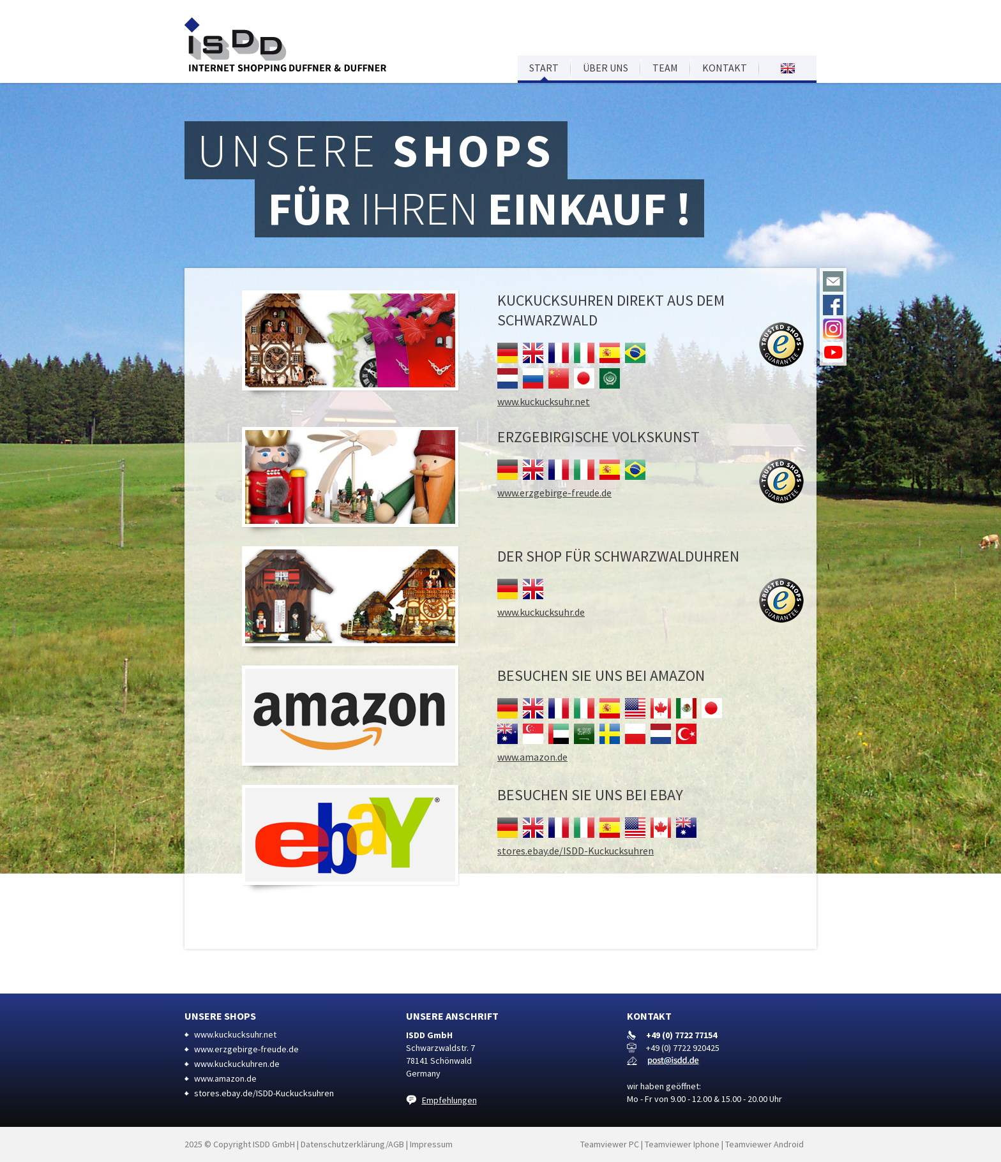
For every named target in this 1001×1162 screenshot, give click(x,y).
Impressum (431, 1144)
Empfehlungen (449, 1100)
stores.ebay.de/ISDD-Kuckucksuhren (575, 850)
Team (665, 67)
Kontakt (724, 67)
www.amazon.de (532, 756)
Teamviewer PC (609, 1144)
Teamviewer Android (764, 1144)
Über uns (605, 67)
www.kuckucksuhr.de (541, 612)
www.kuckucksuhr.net (543, 401)
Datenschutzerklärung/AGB (352, 1144)
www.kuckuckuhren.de (237, 1063)
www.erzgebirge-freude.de (554, 492)
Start (544, 67)
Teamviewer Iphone (682, 1144)
